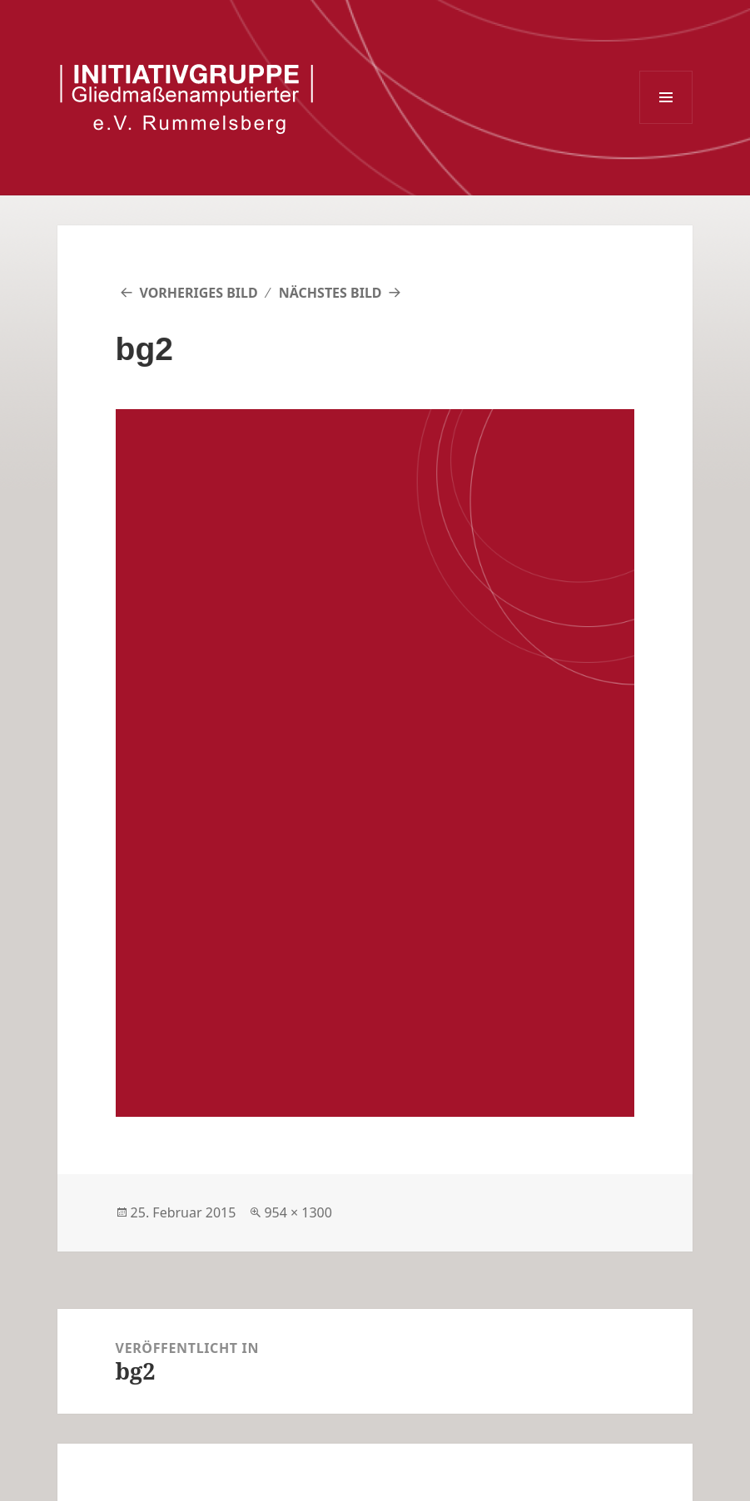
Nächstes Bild (330, 293)
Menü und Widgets (666, 97)
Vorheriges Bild (198, 293)
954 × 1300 (298, 1212)
